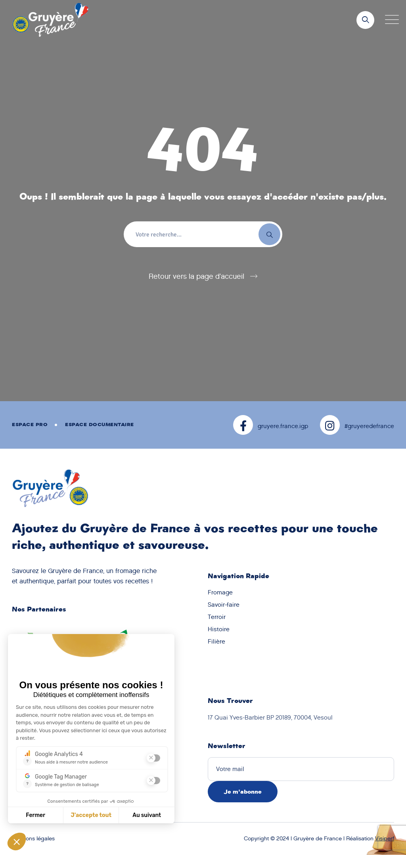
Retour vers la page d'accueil (196, 276)
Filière (216, 641)
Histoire (219, 629)
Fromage (220, 592)
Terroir (217, 617)
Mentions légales (33, 838)
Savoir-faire (223, 604)
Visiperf (384, 838)
